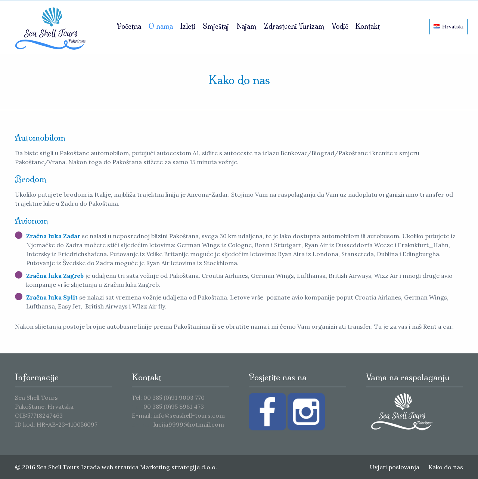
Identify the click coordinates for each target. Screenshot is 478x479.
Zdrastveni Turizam (294, 26)
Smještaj (216, 26)
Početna (129, 26)
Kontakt (368, 26)
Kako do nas (445, 467)
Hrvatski (448, 26)
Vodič (340, 26)
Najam (246, 26)
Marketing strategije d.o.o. (178, 467)
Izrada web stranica (110, 467)
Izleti (187, 26)
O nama (161, 26)
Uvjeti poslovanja (394, 467)
